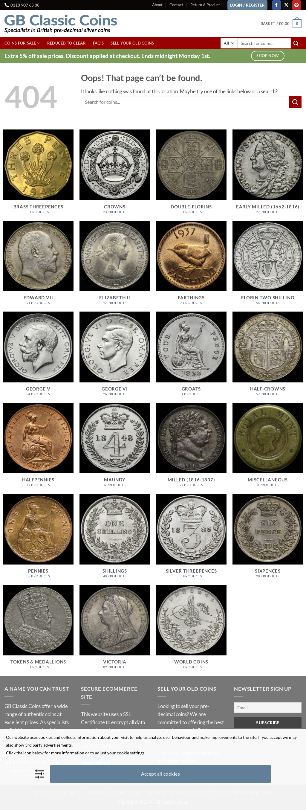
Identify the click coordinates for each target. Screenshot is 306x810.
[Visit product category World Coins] (191, 630)
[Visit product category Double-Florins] (191, 175)
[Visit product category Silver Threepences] (191, 539)
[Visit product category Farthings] (191, 266)
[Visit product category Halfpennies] (38, 448)
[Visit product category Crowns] (114, 175)
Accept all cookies (160, 774)
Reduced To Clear (66, 43)
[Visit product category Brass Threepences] (38, 175)
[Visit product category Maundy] (114, 448)
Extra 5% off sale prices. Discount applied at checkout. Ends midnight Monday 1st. (107, 55)
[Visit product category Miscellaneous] (267, 448)
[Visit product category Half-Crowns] (267, 357)
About (157, 4)
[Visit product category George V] (38, 357)
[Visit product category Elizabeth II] (114, 266)
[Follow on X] (286, 5)
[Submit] (296, 43)
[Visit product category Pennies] (38, 539)
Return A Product (205, 4)
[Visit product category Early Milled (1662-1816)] (267, 175)
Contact (176, 4)
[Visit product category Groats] (191, 357)
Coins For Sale (22, 43)
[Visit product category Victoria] (114, 630)
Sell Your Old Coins (132, 43)
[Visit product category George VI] (114, 357)
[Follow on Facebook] (276, 5)
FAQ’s (98, 43)
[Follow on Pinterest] (296, 5)
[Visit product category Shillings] (114, 539)
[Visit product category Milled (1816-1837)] (191, 448)
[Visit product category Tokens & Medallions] (38, 630)
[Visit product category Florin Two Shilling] (267, 266)
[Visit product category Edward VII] (38, 266)
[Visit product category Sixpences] (267, 539)
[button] (281, 23)
